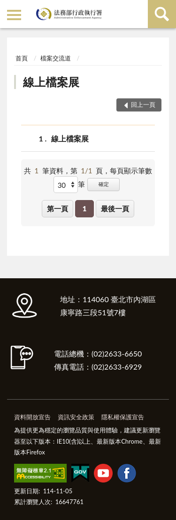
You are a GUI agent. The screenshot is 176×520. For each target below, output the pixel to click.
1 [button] (85, 208)
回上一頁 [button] (143, 104)
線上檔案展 (51, 82)
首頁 (21, 58)
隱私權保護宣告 (122, 417)
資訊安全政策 (76, 417)
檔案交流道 (55, 58)
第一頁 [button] (57, 208)
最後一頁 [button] (115, 208)
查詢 (162, 14)
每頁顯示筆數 (131, 170)
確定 (104, 184)
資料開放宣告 (32, 417)
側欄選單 (14, 15)
